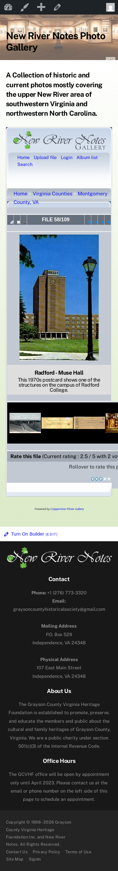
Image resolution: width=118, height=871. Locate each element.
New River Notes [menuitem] (8, 7)
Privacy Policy (46, 852)
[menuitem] (41, 7)
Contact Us (17, 852)
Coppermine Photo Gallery (67, 509)
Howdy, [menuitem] (112, 7)
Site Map (15, 859)
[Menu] (105, 23)
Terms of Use (78, 852)
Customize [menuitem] (24, 7)
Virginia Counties (52, 194)
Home (20, 194)
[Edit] (52, 534)
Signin (35, 859)
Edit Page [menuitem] (57, 7)
